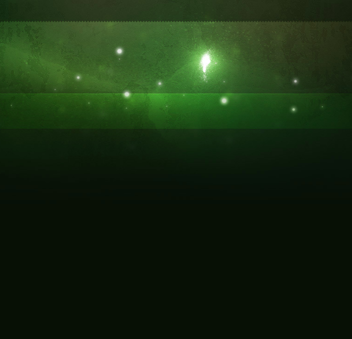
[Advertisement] (176, 26)
